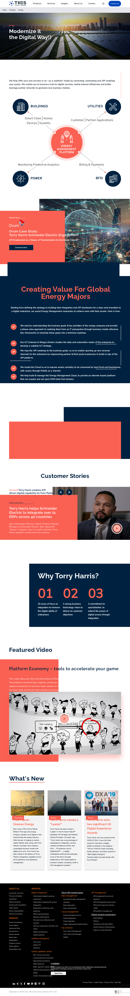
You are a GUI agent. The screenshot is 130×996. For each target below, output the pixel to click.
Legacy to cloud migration (102, 930)
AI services (37, 942)
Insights (65, 3)
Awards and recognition (17, 905)
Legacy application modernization (75, 924)
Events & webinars (15, 922)
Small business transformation (104, 927)
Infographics (13, 940)
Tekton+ (96, 921)
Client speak (13, 908)
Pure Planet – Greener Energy (23, 822)
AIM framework (38, 964)
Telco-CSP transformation (72, 893)
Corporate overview (16, 893)
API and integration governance (104, 902)
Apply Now (58, 973)
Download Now (21, 247)
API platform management (102, 911)
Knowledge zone (15, 949)
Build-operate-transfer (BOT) (44, 967)
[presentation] (126, 988)
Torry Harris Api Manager (72, 934)
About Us (79, 3)
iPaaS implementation (41, 914)
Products (38, 3)
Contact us (115, 4)
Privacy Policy (88, 982)
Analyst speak (14, 934)
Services (52, 3)
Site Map (118, 982)
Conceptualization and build (43, 958)
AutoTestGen (98, 918)
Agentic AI (37, 945)
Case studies (13, 925)
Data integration (69, 905)
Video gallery (14, 946)
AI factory (36, 948)
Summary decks (15, 943)
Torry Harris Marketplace (72, 931)
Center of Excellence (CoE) (42, 976)
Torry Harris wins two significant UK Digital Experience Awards (99, 826)
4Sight (65, 937)
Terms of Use (108, 982)
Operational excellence (41, 961)
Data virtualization (70, 908)
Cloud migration (69, 921)
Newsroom (13, 937)
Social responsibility (16, 911)
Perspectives (13, 931)
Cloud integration (69, 918)
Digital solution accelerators (103, 915)
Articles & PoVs (14, 928)
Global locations (15, 902)
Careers (91, 3)
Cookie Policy (98, 982)
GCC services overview (41, 955)
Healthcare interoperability (103, 924)
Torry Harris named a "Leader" (64, 822)
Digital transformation (41, 917)
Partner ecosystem (15, 914)
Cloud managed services (72, 915)
